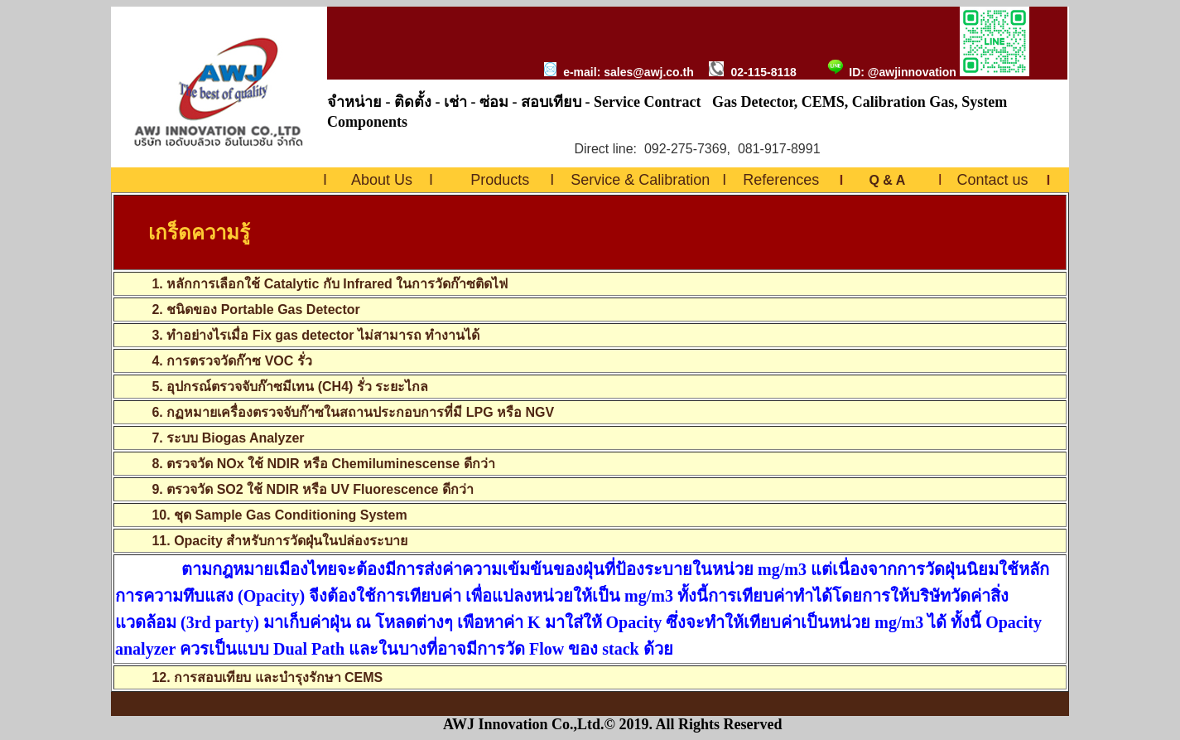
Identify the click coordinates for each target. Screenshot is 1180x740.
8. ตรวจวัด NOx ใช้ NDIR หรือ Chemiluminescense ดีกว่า (323, 464)
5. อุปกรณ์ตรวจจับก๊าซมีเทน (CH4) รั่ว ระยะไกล (290, 387)
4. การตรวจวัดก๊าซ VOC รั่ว (231, 361)
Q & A (886, 180)
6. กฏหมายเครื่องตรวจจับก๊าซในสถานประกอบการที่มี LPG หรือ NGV (353, 412)
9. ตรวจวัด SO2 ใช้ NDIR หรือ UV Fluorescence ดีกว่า (312, 489)
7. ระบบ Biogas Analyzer (228, 438)
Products (499, 180)
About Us (381, 180)
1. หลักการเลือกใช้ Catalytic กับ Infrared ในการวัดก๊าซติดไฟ (311, 284)
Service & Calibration (640, 180)
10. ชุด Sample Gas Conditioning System (279, 515)
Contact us (992, 180)
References (781, 180)
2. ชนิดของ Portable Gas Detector (254, 309)
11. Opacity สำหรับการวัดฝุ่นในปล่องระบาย (279, 541)
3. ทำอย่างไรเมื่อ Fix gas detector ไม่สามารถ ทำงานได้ (315, 335)
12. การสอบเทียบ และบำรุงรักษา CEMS (267, 677)
